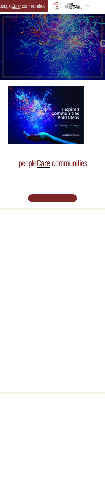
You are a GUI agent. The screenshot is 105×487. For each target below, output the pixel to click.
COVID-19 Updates (17, 238)
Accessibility (64, 347)
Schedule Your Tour (52, 197)
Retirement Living (16, 226)
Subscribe (63, 353)
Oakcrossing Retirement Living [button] (24, 232)
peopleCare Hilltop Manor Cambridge (29, 269)
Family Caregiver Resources (23, 244)
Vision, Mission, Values (71, 314)
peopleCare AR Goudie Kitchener (26, 263)
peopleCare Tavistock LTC (21, 281)
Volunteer (10, 320)
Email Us (52, 442)
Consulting (63, 341)
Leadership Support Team (73, 320)
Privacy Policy (90, 476)
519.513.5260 (52, 432)
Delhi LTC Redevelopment (21, 249)
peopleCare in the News (72, 325)
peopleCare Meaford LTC (21, 286)
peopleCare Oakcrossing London (26, 275)
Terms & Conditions (65, 476)
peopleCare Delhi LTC (19, 292)
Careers (9, 314)
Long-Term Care (15, 257)
